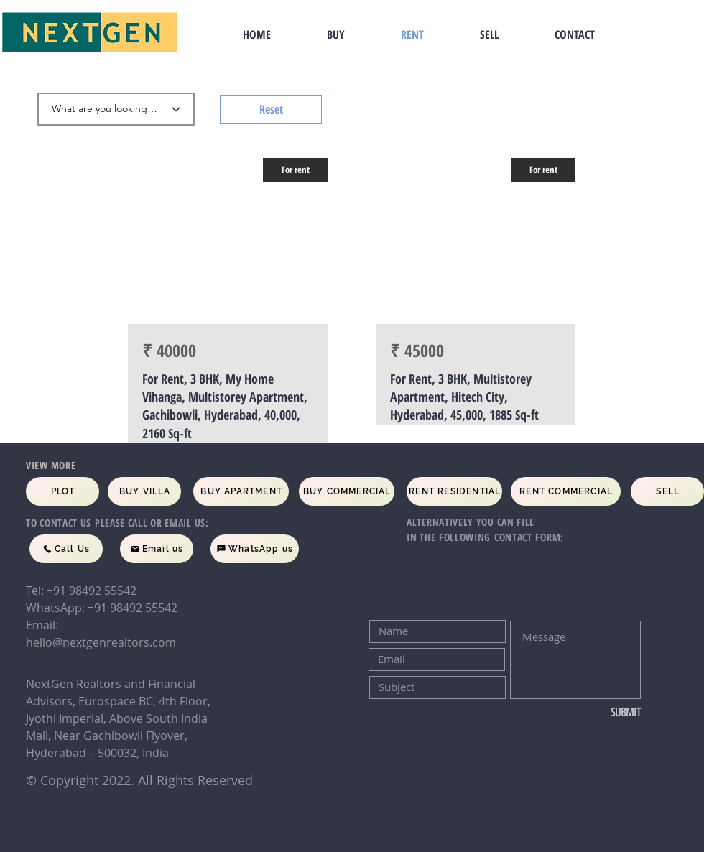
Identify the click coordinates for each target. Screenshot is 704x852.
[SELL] (667, 491)
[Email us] (156, 548)
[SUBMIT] (593, 712)
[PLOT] (62, 491)
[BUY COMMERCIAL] (346, 491)
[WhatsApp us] (254, 548)
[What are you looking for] (116, 109)
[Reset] (271, 109)
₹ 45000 (417, 350)
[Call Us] (66, 548)
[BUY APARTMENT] (241, 491)
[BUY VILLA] (144, 491)
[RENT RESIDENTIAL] (454, 491)
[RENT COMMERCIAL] (566, 491)
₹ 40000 (169, 350)
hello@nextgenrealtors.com (101, 642)
